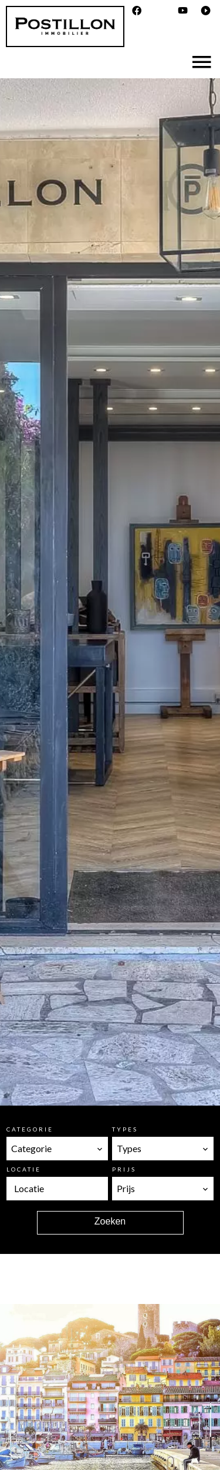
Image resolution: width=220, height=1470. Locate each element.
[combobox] (57, 1148)
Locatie (23, 1169)
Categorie (29, 1129)
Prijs (124, 1169)
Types (125, 1129)
